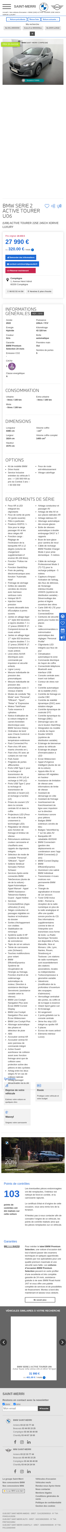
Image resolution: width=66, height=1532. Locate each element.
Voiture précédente (16, 19)
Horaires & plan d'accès (39, 291)
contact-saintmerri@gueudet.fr (22, 264)
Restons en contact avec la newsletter (26, 1400)
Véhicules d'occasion (46, 1479)
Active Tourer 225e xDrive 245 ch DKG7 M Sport (34, 1368)
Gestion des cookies (45, 1506)
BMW (6, 1404)
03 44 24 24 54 (28, 1464)
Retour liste (34, 19)
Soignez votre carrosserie (17, 1117)
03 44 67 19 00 (28, 1435)
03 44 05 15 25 (29, 1428)
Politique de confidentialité (48, 1502)
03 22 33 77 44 (27, 1425)
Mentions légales (44, 1493)
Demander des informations (21, 257)
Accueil (5, 12)
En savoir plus (40, 1300)
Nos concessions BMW (14, 1482)
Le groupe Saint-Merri (13, 1479)
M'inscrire (44, 1408)
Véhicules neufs (43, 1482)
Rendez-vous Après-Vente (48, 1486)
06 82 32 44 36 (15, 291)
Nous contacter (43, 1489)
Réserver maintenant (17, 270)
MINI (17, 1404)
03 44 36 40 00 (31, 1432)
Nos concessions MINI (13, 1486)
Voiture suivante (50, 19)
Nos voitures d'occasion (18, 12)
